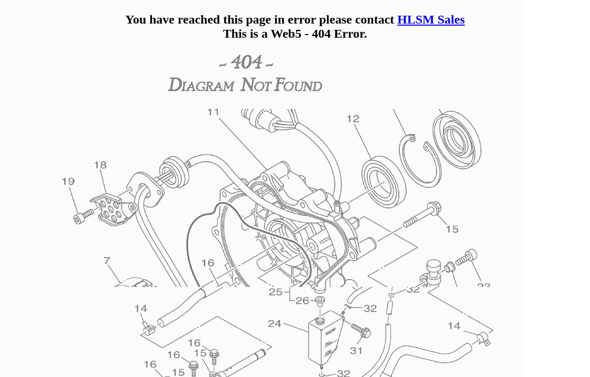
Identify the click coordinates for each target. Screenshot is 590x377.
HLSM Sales (431, 19)
